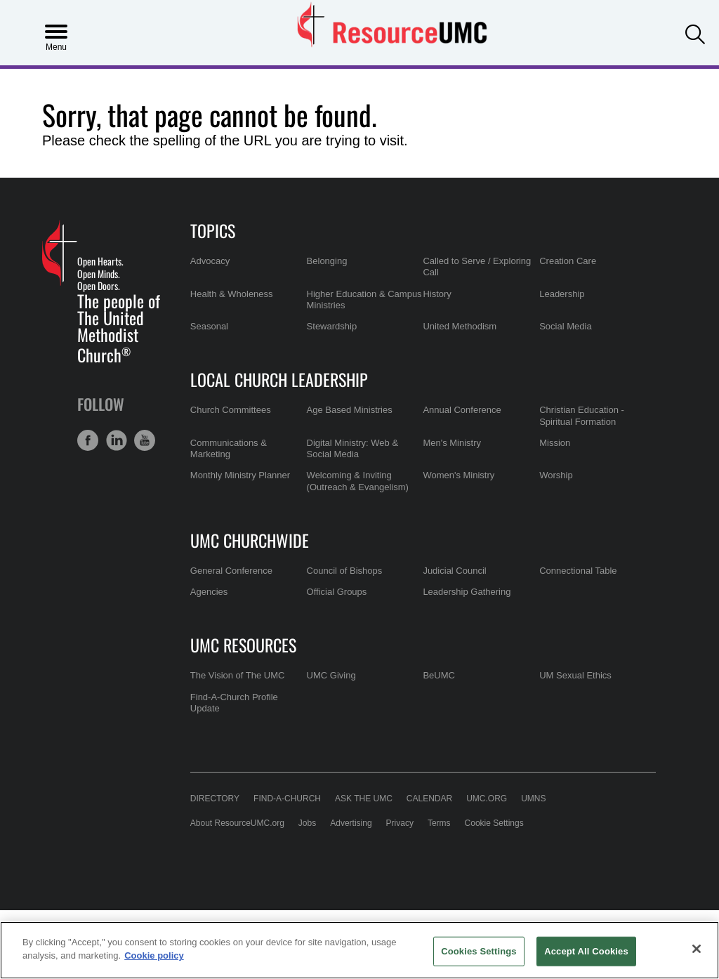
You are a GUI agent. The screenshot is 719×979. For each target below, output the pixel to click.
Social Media (565, 326)
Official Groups (337, 591)
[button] (695, 31)
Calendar (429, 798)
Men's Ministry (452, 443)
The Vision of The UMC (237, 675)
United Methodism (459, 326)
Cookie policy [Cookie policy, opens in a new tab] (154, 955)
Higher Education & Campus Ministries (364, 299)
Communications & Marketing (228, 448)
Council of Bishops (345, 570)
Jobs (307, 823)
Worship (555, 475)
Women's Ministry (458, 475)
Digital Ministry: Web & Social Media (353, 448)
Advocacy (210, 261)
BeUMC (439, 675)
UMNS (533, 798)
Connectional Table (577, 570)
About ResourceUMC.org (237, 823)
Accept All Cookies (586, 951)
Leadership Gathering (466, 591)
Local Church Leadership (279, 379)
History (437, 294)
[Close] (696, 948)
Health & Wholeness (231, 294)
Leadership (561, 294)
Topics (212, 230)
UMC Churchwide (249, 540)
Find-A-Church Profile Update (234, 703)
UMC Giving (331, 675)
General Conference (231, 570)
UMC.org (486, 798)
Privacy (400, 823)
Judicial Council (454, 570)
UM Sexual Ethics (575, 675)
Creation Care (567, 261)
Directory (214, 798)
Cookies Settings (479, 951)
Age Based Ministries (350, 410)
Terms (439, 823)
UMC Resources (243, 644)
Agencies (208, 591)
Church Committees (230, 410)
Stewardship (332, 326)
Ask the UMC (364, 798)
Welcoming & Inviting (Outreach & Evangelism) (358, 481)
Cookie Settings (494, 823)
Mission (554, 443)
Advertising (350, 823)
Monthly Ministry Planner (240, 475)
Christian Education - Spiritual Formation (581, 415)
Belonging (327, 261)
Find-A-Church (287, 798)
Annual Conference (462, 410)
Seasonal (209, 326)
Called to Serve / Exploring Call (477, 266)
